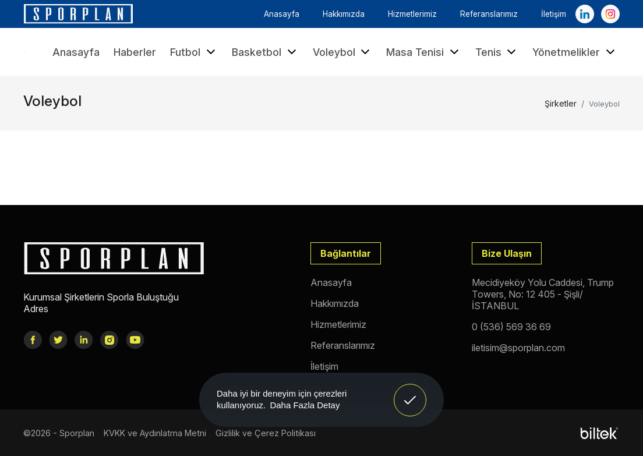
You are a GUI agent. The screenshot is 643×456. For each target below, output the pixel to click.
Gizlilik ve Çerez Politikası (265, 433)
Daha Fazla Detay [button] (305, 405)
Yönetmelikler (574, 52)
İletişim (553, 14)
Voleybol (343, 52)
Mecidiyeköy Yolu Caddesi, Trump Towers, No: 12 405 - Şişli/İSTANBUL (543, 294)
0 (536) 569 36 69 (511, 327)
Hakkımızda (344, 14)
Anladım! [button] (410, 391)
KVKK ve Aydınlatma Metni (155, 433)
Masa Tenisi (423, 52)
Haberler (135, 52)
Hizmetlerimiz (412, 14)
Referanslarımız (489, 14)
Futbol (194, 52)
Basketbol (265, 52)
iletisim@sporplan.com (518, 348)
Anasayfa (281, 14)
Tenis (497, 52)
